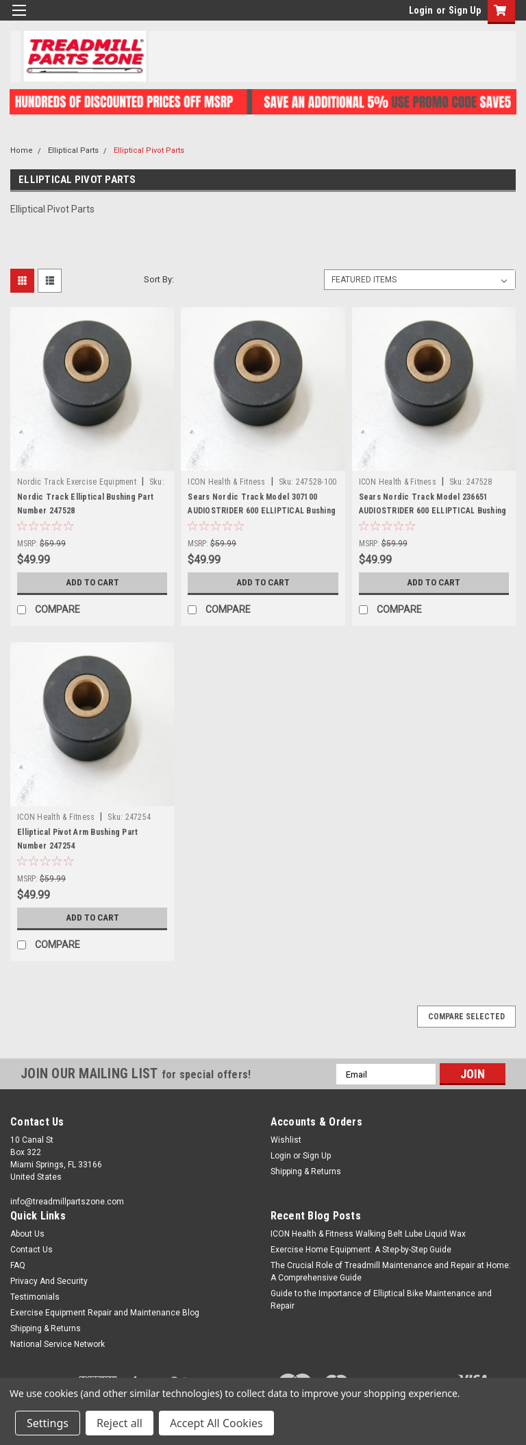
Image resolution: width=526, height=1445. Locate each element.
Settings (47, 1423)
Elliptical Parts (73, 150)
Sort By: (159, 279)
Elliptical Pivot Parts (149, 150)
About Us (27, 1234)
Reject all (119, 1423)
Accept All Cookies (216, 1423)
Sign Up (465, 10)
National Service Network (57, 1344)
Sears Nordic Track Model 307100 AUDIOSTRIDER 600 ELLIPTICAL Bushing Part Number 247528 (262, 510)
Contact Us (31, 1249)
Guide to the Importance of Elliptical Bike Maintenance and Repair (381, 1300)
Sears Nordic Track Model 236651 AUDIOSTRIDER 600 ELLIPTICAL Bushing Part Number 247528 (433, 510)
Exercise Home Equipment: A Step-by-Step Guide (361, 1249)
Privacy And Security (49, 1281)
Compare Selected (466, 1016)
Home (21, 150)
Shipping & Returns (306, 1171)
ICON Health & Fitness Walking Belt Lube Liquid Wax (368, 1234)
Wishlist (286, 1140)
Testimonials (35, 1297)
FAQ (17, 1265)
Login (421, 10)
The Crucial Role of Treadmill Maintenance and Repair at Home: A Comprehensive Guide (391, 1272)
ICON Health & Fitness (226, 482)
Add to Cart (92, 582)
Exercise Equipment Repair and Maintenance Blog (104, 1313)
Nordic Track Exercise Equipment (76, 482)
